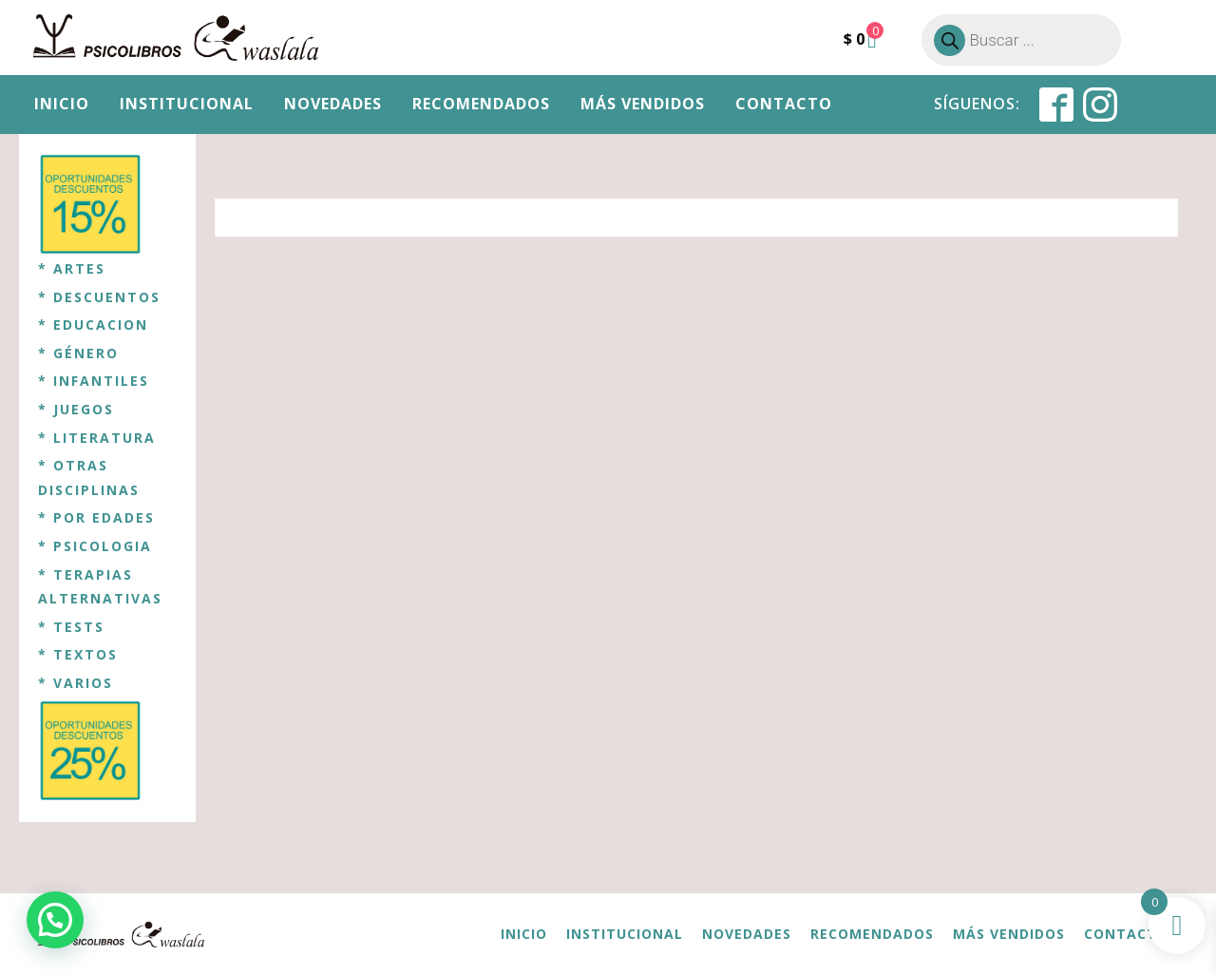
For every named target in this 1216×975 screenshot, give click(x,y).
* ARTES (71, 268)
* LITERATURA (97, 438)
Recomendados (481, 103)
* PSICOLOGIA (95, 546)
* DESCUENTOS (99, 297)
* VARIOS (75, 683)
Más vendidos (642, 103)
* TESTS (71, 627)
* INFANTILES (93, 381)
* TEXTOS (78, 654)
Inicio (61, 103)
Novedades (333, 103)
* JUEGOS (76, 409)
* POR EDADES (96, 517)
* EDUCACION (93, 324)
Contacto (783, 103)
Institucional (187, 103)
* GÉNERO (78, 353)
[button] (55, 919)
